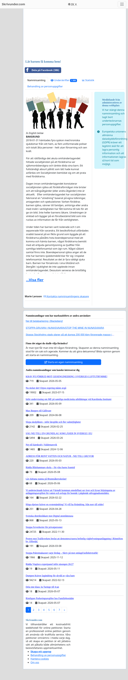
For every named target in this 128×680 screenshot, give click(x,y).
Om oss (34, 662)
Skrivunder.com (13, 4)
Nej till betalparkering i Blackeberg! (44, 321)
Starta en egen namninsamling (63, 362)
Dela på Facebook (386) (42, 70)
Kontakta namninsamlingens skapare (66, 296)
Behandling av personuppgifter (45, 86)
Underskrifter (64, 80)
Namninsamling (36, 80)
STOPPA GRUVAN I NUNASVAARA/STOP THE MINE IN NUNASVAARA (65, 328)
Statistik (88, 80)
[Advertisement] (75, 34)
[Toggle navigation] (122, 4)
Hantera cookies (39, 658)
